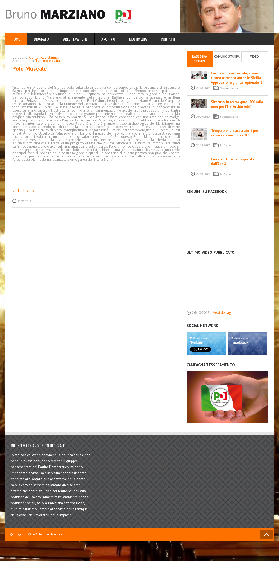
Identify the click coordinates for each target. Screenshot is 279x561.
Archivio (108, 39)
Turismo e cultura (48, 60)
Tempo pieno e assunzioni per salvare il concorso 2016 (234, 133)
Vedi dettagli (222, 312)
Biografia (41, 39)
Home (15, 39)
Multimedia (138, 39)
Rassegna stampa (199, 59)
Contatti (168, 39)
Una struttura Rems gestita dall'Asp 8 (232, 161)
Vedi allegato (23, 190)
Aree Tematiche (75, 39)
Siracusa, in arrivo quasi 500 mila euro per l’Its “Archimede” (237, 104)
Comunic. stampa (227, 56)
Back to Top (266, 534)
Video (254, 56)
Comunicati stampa (44, 57)
